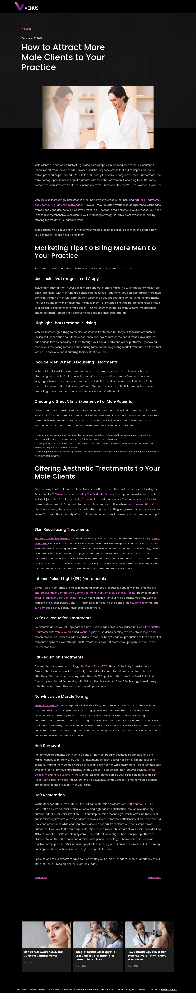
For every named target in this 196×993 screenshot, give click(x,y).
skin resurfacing (125, 592)
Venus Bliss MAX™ (96, 666)
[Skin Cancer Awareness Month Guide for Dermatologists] (46, 934)
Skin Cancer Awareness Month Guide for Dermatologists (44, 953)
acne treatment (86, 592)
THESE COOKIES (169, 989)
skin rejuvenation (73, 205)
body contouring (45, 205)
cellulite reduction (45, 597)
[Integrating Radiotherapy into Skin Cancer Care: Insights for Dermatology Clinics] (97, 934)
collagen (144, 632)
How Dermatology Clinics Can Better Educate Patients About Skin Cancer (147, 955)
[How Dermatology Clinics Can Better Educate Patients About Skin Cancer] (149, 934)
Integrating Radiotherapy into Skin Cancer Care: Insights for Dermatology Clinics (95, 955)
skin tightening (67, 597)
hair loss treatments (147, 200)
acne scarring (143, 602)
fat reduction (90, 499)
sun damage (42, 607)
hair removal (106, 592)
